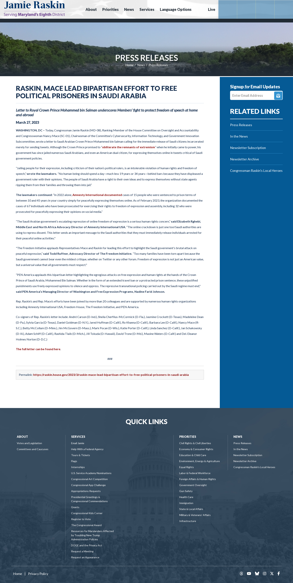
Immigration (186, 503)
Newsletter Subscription (248, 148)
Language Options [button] (175, 9)
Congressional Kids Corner (87, 513)
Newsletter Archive (244, 159)
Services (78, 436)
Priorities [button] (110, 9)
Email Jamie (77, 443)
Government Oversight (193, 485)
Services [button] (146, 9)
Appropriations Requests (86, 491)
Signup (278, 95)
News (141, 65)
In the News (239, 136)
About (22, 436)
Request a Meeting (82, 551)
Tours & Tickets (80, 455)
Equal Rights (186, 467)
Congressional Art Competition (89, 479)
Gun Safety (186, 491)
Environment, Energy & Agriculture (199, 461)
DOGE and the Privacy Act (86, 545)
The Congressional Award (86, 525)
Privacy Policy (38, 574)
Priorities (187, 436)
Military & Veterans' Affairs (195, 515)
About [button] (91, 9)
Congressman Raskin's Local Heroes (256, 170)
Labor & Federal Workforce (194, 473)
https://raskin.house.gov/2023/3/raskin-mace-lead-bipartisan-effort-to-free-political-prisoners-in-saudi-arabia (111, 374)
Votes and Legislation (29, 443)
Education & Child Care (192, 455)
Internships (78, 467)
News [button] (129, 9)
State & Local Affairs (191, 509)
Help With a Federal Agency (87, 449)
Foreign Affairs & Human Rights (197, 479)
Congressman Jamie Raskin (48, 8)
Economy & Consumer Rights (196, 449)
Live (211, 9)
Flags (74, 461)
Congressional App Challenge (88, 485)
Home (129, 65)
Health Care (186, 497)
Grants (75, 507)
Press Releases (146, 58)
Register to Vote (81, 519)
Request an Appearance (85, 557)
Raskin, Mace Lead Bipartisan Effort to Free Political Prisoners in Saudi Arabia (96, 92)
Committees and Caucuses (32, 449)
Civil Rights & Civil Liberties (195, 443)
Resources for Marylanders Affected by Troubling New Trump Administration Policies (92, 535)
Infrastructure (187, 521)
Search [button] (199, 9)
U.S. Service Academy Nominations (91, 473)
